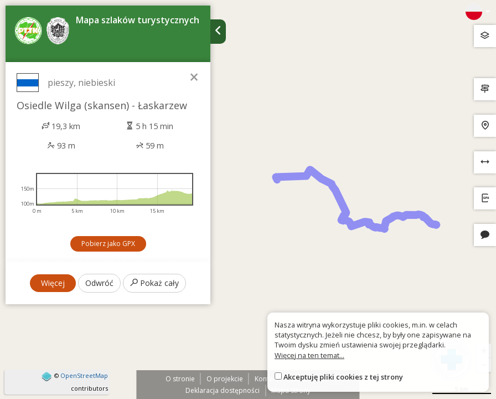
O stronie (180, 378)
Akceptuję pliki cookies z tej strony (343, 377)
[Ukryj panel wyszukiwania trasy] (218, 31)
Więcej (53, 283)
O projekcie (224, 378)
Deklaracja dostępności (222, 390)
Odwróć (99, 283)
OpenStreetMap (84, 375)
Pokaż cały (154, 283)
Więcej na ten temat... (309, 355)
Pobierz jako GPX (108, 243)
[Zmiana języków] (477, 12)
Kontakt (266, 378)
